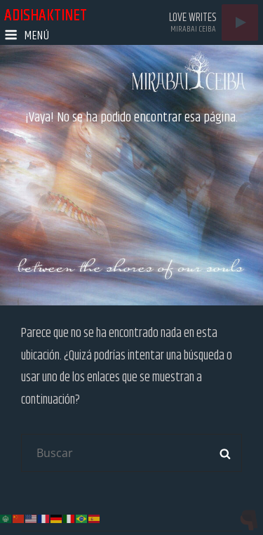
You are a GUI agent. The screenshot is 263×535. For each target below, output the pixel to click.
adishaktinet (45, 15)
